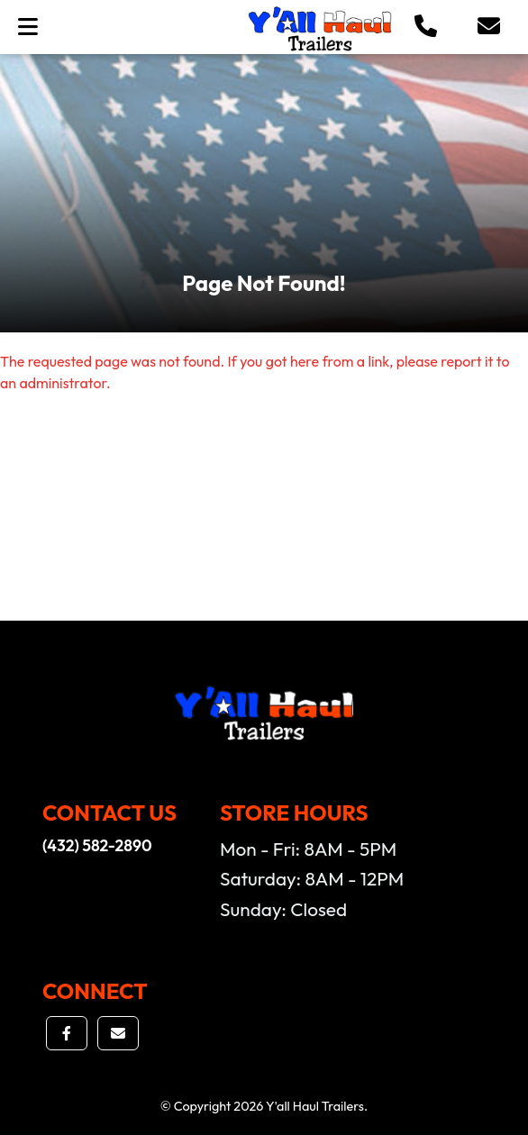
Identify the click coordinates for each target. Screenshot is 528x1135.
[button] (426, 27)
